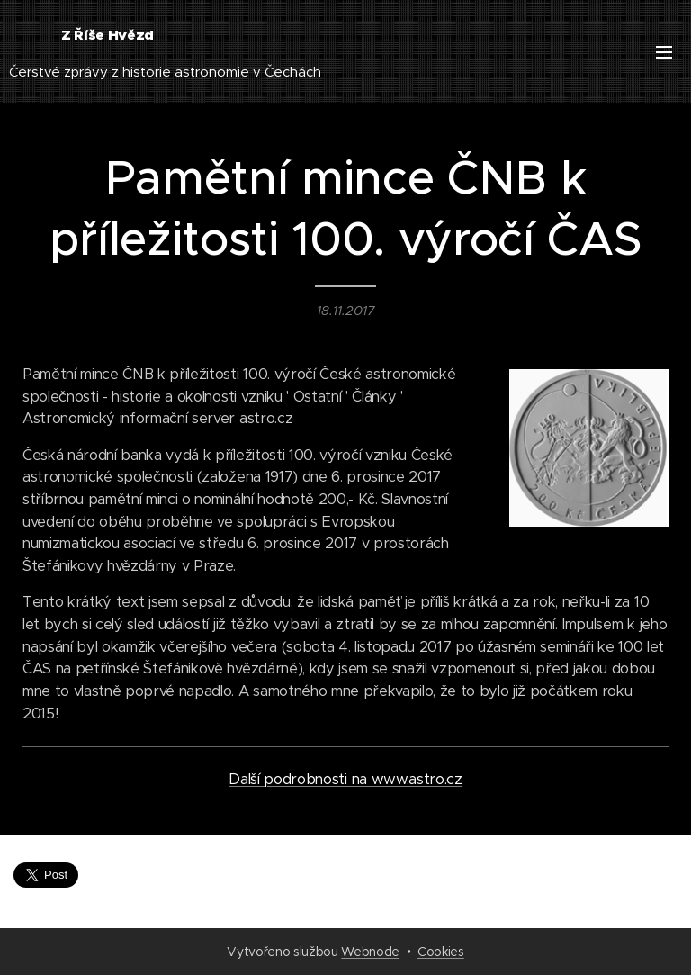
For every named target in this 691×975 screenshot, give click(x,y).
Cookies (440, 951)
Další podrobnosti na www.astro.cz (345, 779)
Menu (664, 52)
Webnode (370, 951)
